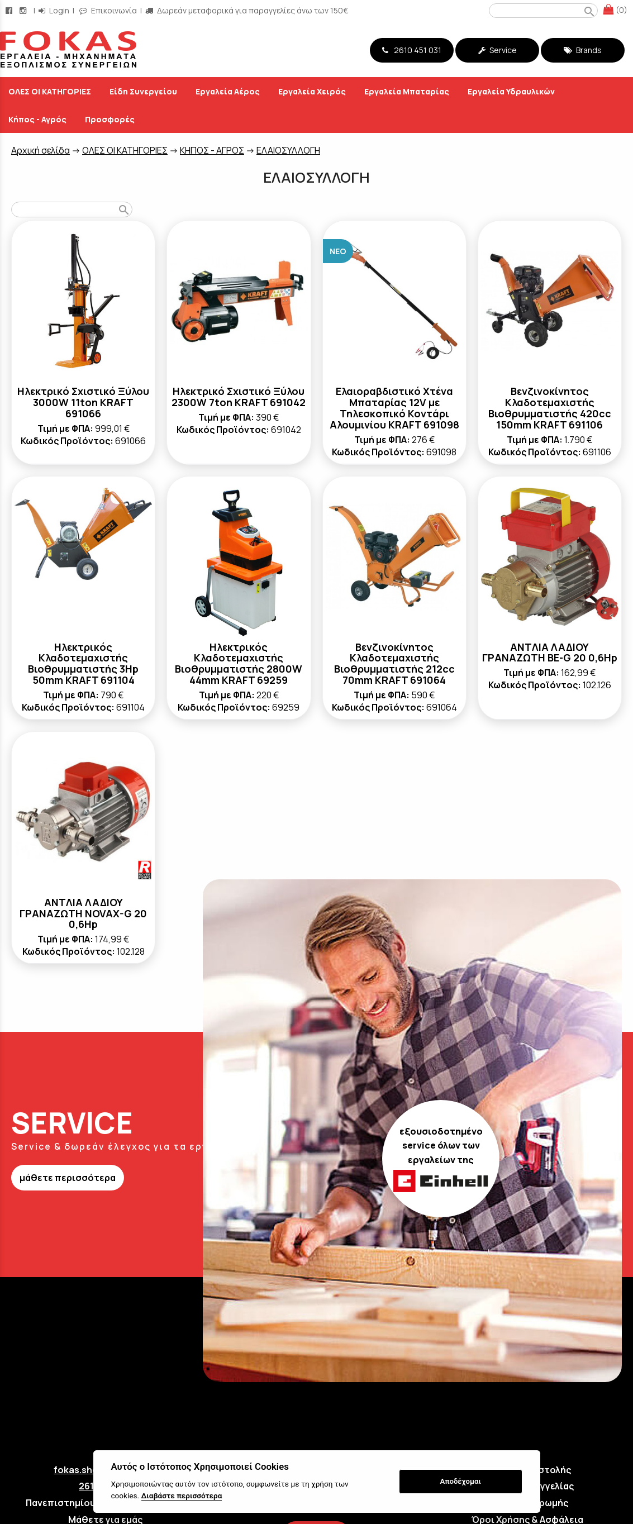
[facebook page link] (10, 10)
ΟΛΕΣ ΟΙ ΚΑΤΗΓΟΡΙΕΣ (125, 150)
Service (497, 50)
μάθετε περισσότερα (68, 1177)
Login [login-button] (54, 10)
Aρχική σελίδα (40, 150)
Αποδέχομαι (460, 1481)
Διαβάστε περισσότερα (181, 1495)
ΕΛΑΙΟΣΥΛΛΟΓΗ (288, 150)
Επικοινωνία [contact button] (108, 10)
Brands (583, 50)
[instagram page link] (24, 10)
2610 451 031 (411, 50)
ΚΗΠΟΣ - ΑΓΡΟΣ (212, 150)
